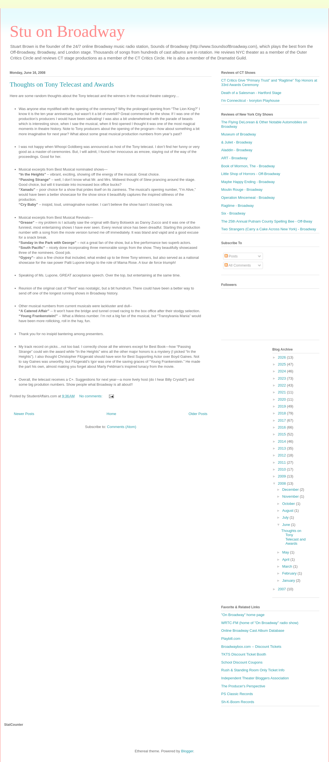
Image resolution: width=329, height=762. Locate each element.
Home (111, 414)
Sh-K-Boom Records (237, 702)
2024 (282, 371)
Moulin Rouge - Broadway (242, 189)
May (286, 552)
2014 (282, 441)
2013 (282, 448)
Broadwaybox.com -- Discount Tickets (251, 646)
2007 (282, 589)
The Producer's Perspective (243, 686)
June (286, 525)
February (290, 573)
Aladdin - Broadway (236, 150)
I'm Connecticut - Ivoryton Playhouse (250, 100)
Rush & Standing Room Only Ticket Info (252, 670)
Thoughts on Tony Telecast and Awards (62, 84)
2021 (282, 392)
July (286, 517)
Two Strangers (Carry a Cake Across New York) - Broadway (268, 229)
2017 (282, 420)
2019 (282, 406)
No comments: (91, 396)
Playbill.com (230, 638)
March (287, 566)
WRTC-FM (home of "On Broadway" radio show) (259, 623)
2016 (282, 427)
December (291, 489)
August (288, 510)
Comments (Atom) (121, 427)
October (289, 504)
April (286, 559)
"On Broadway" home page (243, 615)
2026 (282, 357)
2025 (282, 364)
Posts (231, 256)
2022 (282, 385)
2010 (282, 469)
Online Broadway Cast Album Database (252, 630)
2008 (282, 483)
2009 (282, 476)
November (291, 496)
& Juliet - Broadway (236, 142)
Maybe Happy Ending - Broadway (248, 182)
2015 (282, 434)
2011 (282, 462)
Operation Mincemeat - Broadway (248, 197)
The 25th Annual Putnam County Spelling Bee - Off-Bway (266, 221)
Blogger (187, 751)
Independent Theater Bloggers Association (255, 678)
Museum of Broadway (238, 134)
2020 (282, 399)
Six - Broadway (233, 213)
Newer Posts (24, 414)
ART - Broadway (234, 158)
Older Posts (198, 414)
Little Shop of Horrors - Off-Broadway (250, 174)
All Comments (237, 265)
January (289, 580)
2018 (282, 413)
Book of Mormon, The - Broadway (248, 166)
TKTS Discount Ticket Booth (243, 654)
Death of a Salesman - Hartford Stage (251, 93)
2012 (282, 455)
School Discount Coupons (242, 662)
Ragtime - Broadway (237, 205)
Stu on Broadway (67, 31)
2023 (282, 378)
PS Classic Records (237, 694)
